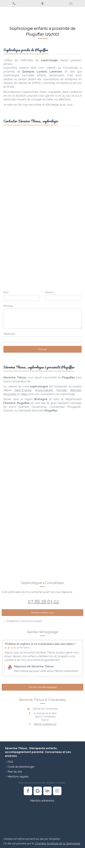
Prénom (49, 292)
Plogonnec (10, 394)
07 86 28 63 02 (43, 601)
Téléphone (9, 333)
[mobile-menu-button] (71, 3)
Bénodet (75, 390)
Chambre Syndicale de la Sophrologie (57, 843)
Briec (24, 394)
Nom (6, 292)
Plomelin (61, 390)
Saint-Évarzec (23, 390)
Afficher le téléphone (45, 724)
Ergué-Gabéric (44, 390)
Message (8, 306)
